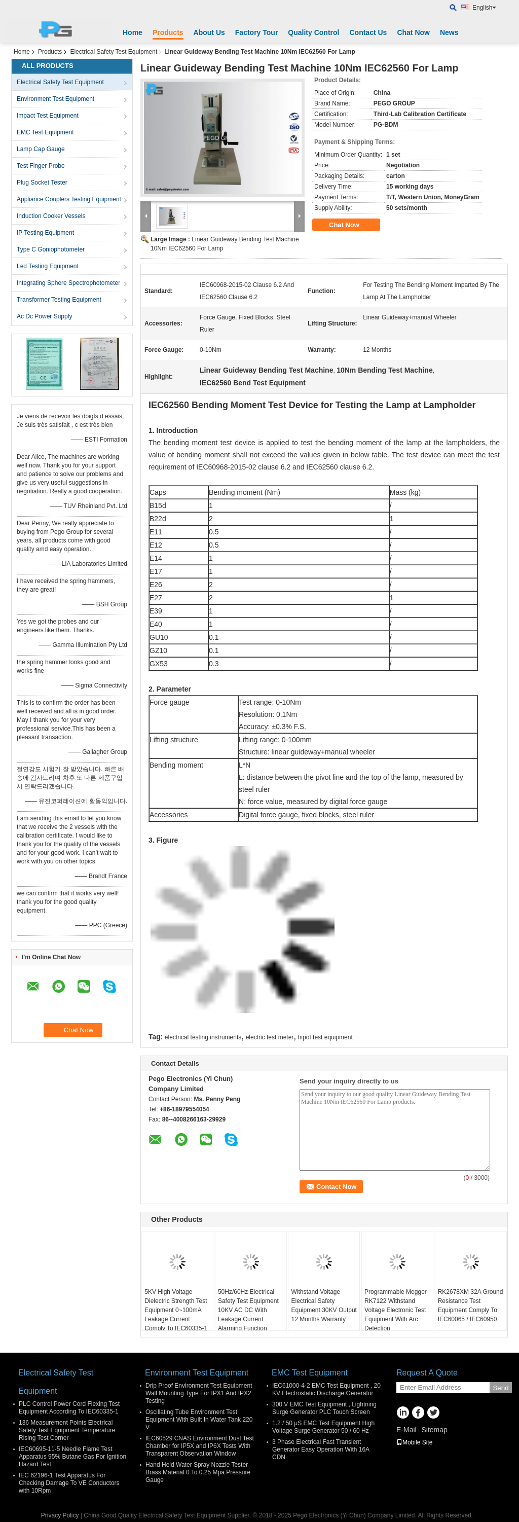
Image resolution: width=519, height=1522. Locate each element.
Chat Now (413, 32)
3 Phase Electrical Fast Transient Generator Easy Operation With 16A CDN (320, 1449)
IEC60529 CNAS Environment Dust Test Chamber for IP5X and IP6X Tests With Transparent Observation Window (199, 1446)
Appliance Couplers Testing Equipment (69, 199)
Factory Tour (256, 32)
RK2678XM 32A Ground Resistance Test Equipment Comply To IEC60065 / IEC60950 (470, 1305)
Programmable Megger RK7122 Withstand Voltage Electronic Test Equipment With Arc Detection (395, 1310)
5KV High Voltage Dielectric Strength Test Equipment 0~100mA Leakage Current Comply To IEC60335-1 (175, 1310)
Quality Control (313, 32)
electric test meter (270, 1037)
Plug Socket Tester (42, 182)
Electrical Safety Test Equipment (113, 51)
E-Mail (406, 1430)
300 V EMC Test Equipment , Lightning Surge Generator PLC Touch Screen (324, 1408)
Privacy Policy (60, 1515)
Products (168, 32)
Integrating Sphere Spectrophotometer (68, 282)
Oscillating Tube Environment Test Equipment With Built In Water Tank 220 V (198, 1419)
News (449, 32)
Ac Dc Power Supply (44, 316)
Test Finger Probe (41, 165)
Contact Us (368, 32)
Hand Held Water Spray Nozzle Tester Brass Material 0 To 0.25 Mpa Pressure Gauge (197, 1472)
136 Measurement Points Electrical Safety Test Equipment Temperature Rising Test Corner (67, 1430)
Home (132, 32)
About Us (209, 32)
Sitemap (434, 1430)
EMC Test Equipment (45, 132)
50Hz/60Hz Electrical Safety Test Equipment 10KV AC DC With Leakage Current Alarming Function (248, 1310)
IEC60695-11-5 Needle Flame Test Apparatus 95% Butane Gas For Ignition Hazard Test (72, 1456)
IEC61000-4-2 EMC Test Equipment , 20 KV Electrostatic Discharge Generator (326, 1389)
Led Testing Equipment (48, 266)
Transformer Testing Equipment (59, 299)
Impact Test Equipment (48, 115)
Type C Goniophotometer (51, 249)
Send (500, 1388)
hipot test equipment (325, 1037)
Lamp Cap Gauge (41, 149)
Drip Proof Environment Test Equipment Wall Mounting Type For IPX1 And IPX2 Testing (198, 1393)
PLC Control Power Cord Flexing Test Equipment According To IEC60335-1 (69, 1407)
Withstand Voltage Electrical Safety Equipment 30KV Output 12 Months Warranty (323, 1305)
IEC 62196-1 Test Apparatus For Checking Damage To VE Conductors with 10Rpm (69, 1483)
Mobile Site (414, 1442)
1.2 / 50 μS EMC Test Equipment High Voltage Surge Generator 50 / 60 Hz (323, 1427)
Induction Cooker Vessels (51, 216)
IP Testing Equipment (45, 232)
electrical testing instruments (203, 1037)
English (484, 7)
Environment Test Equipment (55, 98)
